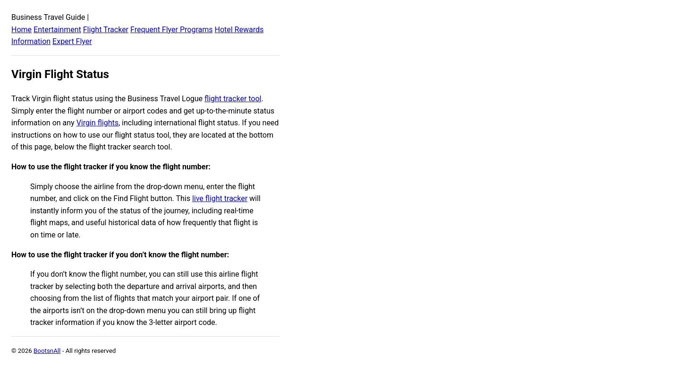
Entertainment (57, 29)
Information (31, 41)
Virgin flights (97, 122)
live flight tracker (219, 198)
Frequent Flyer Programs (171, 29)
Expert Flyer (72, 41)
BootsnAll (47, 350)
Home (21, 29)
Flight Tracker (105, 29)
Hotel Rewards (239, 29)
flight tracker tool (232, 98)
